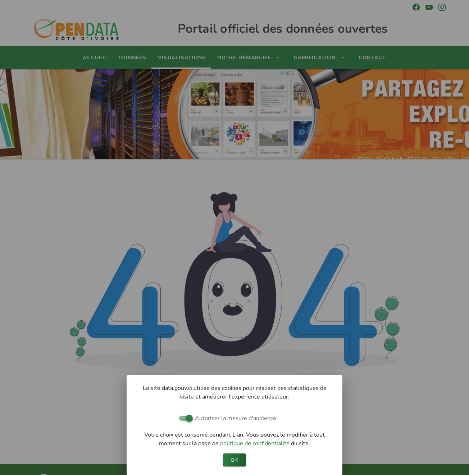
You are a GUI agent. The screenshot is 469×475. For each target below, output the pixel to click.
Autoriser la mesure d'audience (235, 418)
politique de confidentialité (255, 443)
